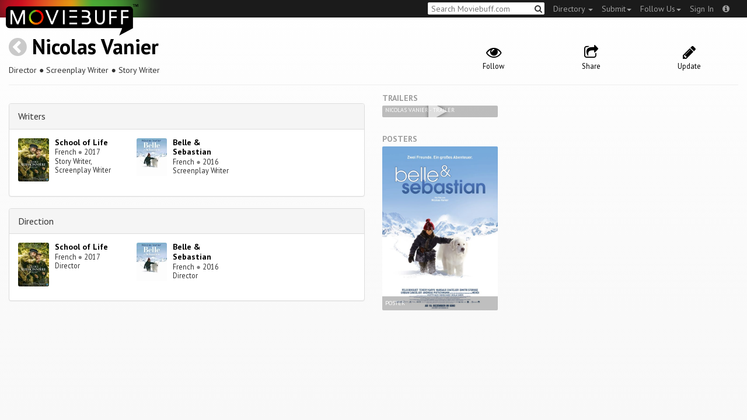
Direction (36, 221)
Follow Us (660, 9)
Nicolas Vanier (95, 46)
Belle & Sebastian (192, 147)
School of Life (81, 142)
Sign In (702, 9)
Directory (573, 9)
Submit (616, 9)
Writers (32, 116)
